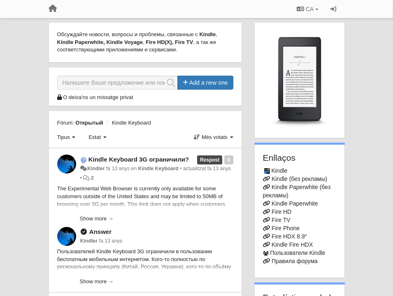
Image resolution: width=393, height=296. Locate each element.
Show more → (97, 218)
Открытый (89, 123)
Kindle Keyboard (131, 123)
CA (307, 9)
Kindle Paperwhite (295, 203)
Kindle (279, 170)
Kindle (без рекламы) (299, 179)
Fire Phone (286, 228)
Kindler (96, 168)
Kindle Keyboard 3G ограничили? (138, 159)
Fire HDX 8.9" (289, 236)
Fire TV (281, 220)
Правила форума (295, 261)
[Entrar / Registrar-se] (333, 9)
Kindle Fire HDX (292, 244)
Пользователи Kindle (297, 253)
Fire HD (281, 211)
